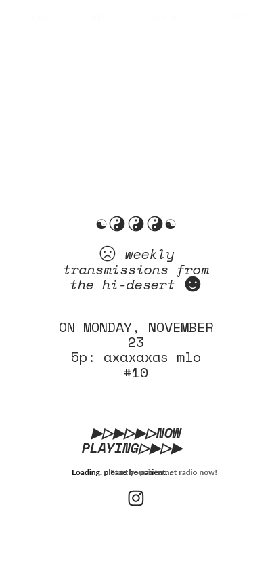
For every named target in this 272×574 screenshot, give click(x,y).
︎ (136, 498)
